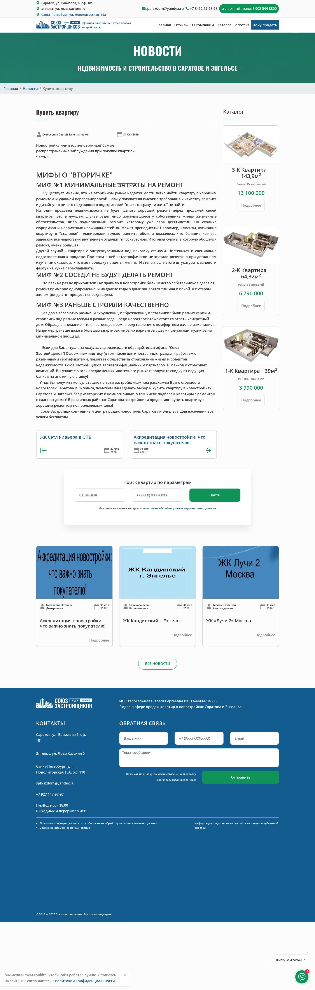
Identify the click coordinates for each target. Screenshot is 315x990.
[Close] (125, 974)
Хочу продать (265, 25)
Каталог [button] (224, 25)
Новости (30, 88)
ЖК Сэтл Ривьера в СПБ (65, 437)
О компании (203, 25)
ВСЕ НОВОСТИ (157, 663)
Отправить (240, 777)
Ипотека (242, 25)
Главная (163, 25)
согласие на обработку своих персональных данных (179, 508)
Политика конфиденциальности (61, 823)
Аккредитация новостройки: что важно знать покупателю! (169, 440)
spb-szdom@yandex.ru (164, 8)
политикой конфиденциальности (85, 980)
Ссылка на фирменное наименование (65, 828)
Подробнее (251, 205)
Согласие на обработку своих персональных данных (123, 823)
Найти (214, 495)
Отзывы (181, 25)
